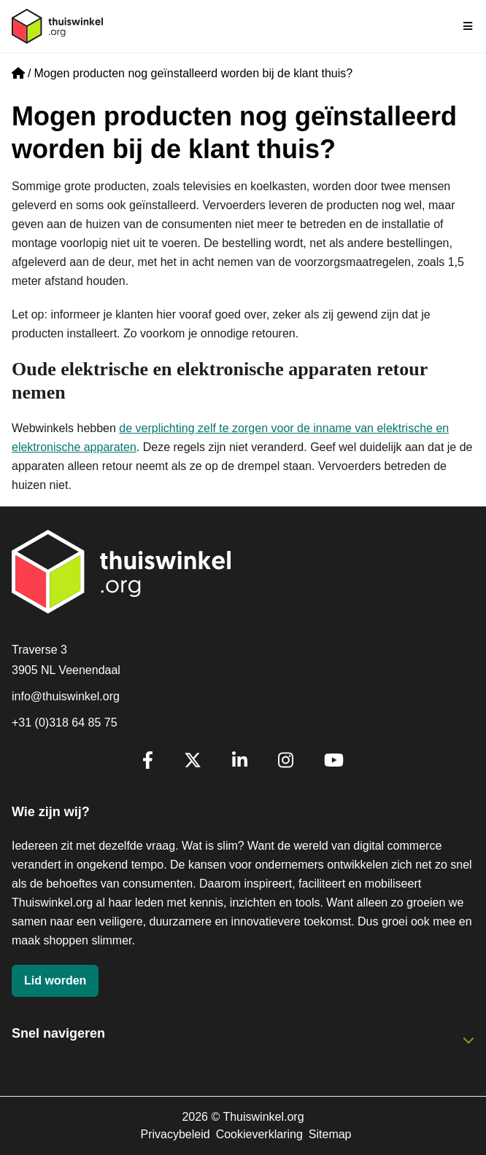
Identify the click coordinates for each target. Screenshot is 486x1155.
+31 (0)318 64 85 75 (64, 722)
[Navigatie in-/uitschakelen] (468, 26)
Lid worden (55, 980)
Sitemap (330, 1134)
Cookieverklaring (259, 1134)
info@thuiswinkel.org (66, 696)
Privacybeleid (174, 1134)
